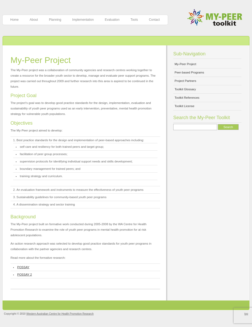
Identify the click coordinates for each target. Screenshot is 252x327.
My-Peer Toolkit (217, 18)
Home (14, 20)
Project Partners (185, 80)
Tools (134, 20)
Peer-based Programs (189, 72)
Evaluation (112, 20)
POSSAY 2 (24, 274)
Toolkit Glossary (185, 89)
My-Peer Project (40, 60)
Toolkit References (187, 97)
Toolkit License (184, 106)
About (34, 20)
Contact (154, 20)
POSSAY (23, 267)
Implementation (83, 20)
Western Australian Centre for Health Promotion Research (60, 313)
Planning (55, 20)
